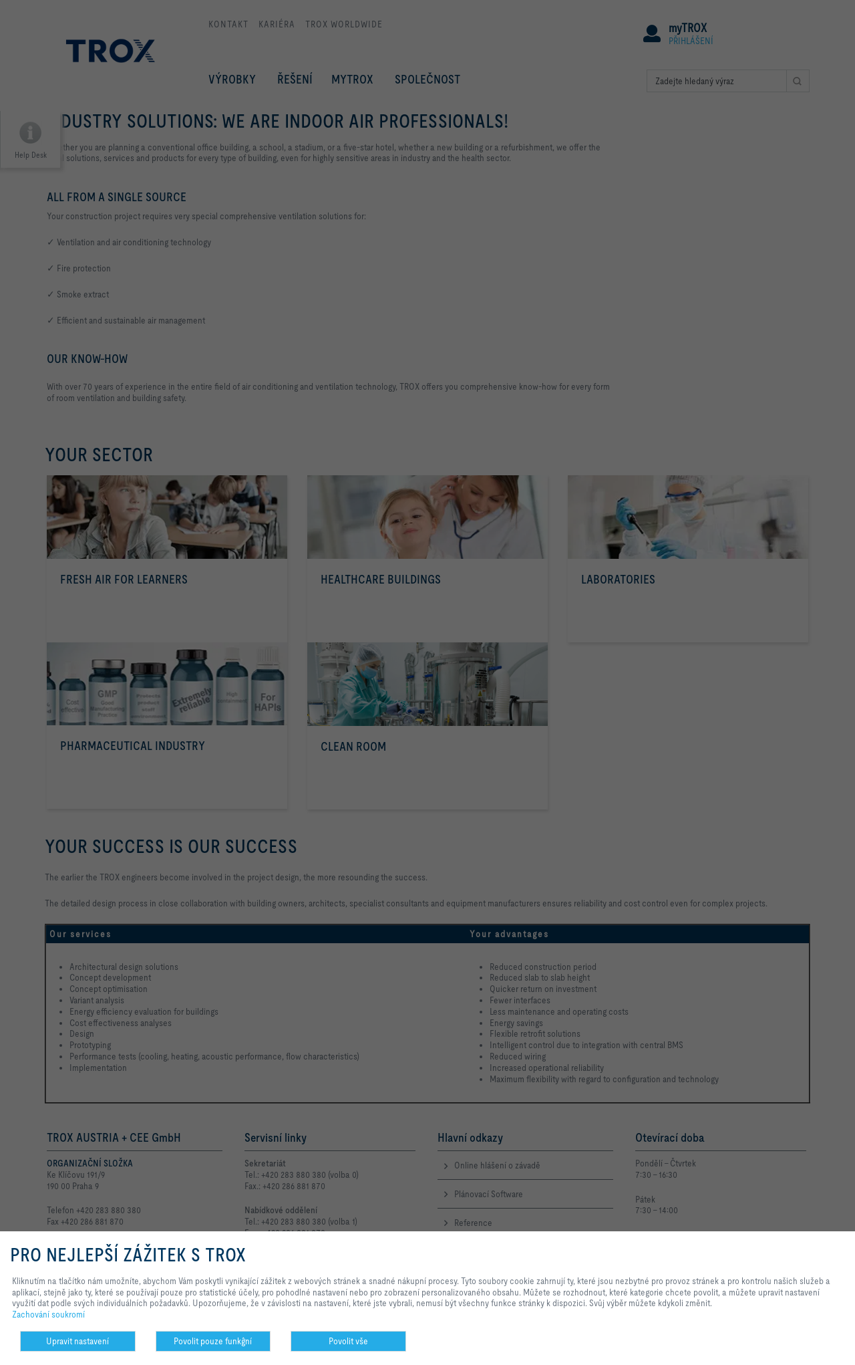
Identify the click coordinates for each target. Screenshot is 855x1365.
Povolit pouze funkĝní (213, 1341)
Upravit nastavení (77, 1341)
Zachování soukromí (48, 1314)
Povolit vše (348, 1341)
